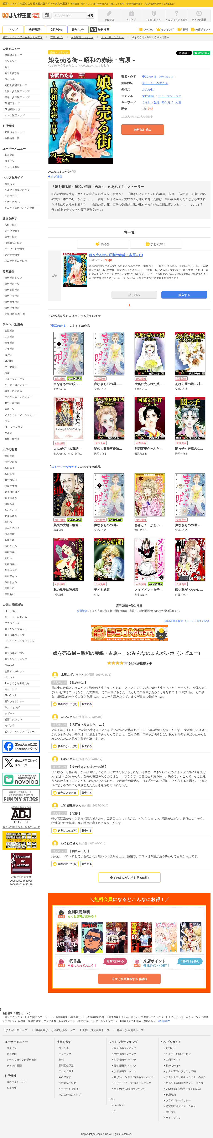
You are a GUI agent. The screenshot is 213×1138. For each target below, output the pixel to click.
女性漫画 (10, 330)
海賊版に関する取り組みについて (21, 827)
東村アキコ (11, 576)
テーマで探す (12, 230)
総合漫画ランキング (123, 1048)
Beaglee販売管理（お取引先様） (182, 1088)
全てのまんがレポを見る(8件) (129, 877)
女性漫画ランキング (123, 1054)
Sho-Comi (10, 695)
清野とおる (11, 546)
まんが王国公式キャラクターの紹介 (184, 1077)
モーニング (11, 689)
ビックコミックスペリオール (21, 731)
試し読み (134, 295)
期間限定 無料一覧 (15, 313)
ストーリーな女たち (16, 617)
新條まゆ (10, 540)
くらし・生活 (151, 102)
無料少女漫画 (12, 295)
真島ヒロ (10, 588)
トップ (13, 29)
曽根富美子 (11, 552)
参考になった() (67, 704)
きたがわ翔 (11, 510)
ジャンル (145, 29)
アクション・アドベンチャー (21, 415)
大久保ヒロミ (12, 492)
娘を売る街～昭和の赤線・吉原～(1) (116, 255)
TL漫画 (8, 354)
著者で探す (11, 236)
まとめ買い (155, 244)
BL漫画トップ (12, 109)
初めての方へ (12, 202)
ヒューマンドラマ (15, 378)
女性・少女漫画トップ (17, 91)
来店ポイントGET (15, 132)
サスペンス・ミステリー (18, 396)
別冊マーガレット (15, 671)
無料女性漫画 (12, 289)
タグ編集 (56, 176)
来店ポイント (200, 29)
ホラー (8, 421)
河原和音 (10, 504)
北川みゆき (11, 516)
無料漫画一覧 (12, 283)
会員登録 (10, 155)
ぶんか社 (148, 89)
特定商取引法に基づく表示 (179, 1106)
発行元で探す (12, 254)
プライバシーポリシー (177, 1100)
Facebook (118, 1105)
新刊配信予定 (12, 73)
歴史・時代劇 (12, 402)
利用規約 (169, 1094)
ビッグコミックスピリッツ (20, 641)
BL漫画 (9, 360)
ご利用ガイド (12, 196)
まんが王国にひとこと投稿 (20, 208)
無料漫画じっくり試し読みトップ (53, 1030)
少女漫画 (10, 336)
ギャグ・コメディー (16, 384)
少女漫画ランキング (123, 1059)
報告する (87, 704)
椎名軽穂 (10, 534)
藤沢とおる (11, 582)
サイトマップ (172, 1118)
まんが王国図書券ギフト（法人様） (184, 1083)
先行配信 (35, 29)
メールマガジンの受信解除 (22, 1059)
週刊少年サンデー (15, 701)
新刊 (182, 29)
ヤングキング (12, 707)
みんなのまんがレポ (16, 260)
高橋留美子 (11, 564)
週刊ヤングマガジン (16, 629)
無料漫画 (99, 29)
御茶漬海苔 (11, 498)
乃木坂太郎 (11, 570)
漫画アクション (13, 719)
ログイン (10, 161)
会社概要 (169, 1112)
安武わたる (158, 76)
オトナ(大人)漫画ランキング (128, 1088)
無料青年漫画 (12, 301)
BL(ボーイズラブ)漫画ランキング (131, 1083)
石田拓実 (10, 473)
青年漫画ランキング (123, 1065)
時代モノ (167, 102)
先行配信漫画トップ (16, 85)
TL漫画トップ (12, 103)
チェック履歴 (12, 167)
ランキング (165, 29)
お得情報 (12, 1087)
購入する (184, 295)
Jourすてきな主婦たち (17, 683)
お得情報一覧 (12, 138)
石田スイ (10, 467)
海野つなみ (11, 479)
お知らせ (10, 183)
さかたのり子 (12, 528)
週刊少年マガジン (15, 653)
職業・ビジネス (13, 390)
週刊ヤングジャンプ (16, 659)
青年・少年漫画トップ (17, 97)
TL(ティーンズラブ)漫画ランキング (132, 1077)
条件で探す (11, 224)
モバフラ (10, 725)
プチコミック (12, 623)
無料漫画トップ (13, 55)
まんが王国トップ (14, 1030)
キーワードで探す (15, 248)
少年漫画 (10, 348)
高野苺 (8, 558)
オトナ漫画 (11, 366)
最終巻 (102, 244)
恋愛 (7, 372)
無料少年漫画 (12, 307)
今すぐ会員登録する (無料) (129, 979)
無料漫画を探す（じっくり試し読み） (188, 621)
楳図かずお (11, 486)
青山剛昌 (10, 455)
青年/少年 (78, 29)
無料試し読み (142, 129)
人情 (178, 102)
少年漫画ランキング (123, 1071)
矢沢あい (10, 594)
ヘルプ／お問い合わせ (17, 189)
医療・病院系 (12, 439)
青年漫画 (10, 342)
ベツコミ (10, 677)
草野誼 (8, 522)
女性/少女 (56, 29)
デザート (10, 713)
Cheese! (9, 665)
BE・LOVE (11, 611)
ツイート (186, 53)
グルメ (8, 433)
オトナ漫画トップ (15, 115)
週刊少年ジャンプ (15, 635)
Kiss (7, 647)
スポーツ (10, 408)
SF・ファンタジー (15, 427)
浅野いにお (11, 461)
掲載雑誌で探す (13, 242)
